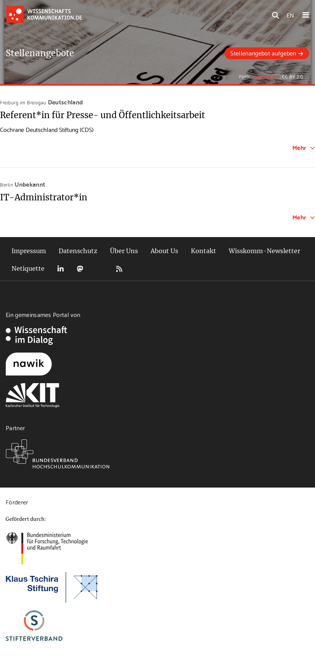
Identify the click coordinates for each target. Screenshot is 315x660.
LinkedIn (60, 268)
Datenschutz (78, 251)
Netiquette (27, 268)
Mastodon (80, 268)
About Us (164, 251)
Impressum (28, 251)
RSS (119, 268)
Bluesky (99, 268)
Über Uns (124, 251)
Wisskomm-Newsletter (264, 251)
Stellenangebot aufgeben (263, 52)
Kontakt (203, 251)
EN (290, 15)
